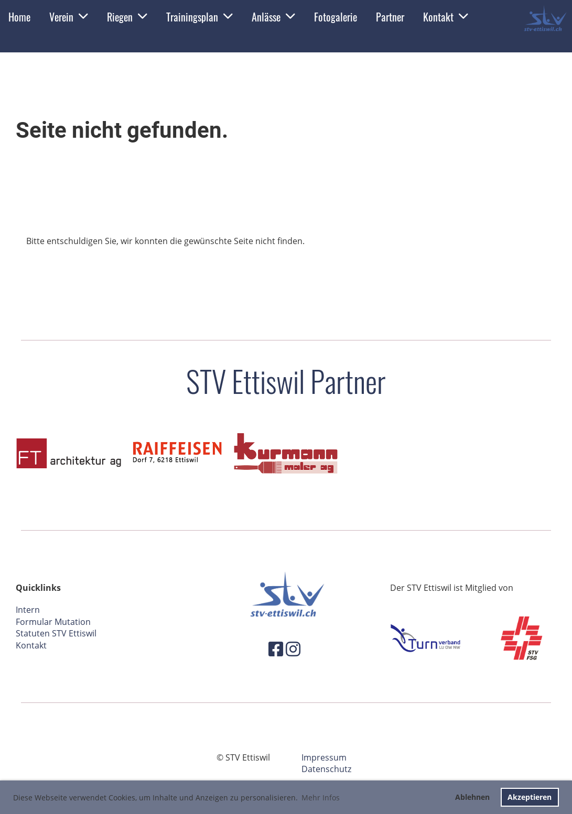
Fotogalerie (335, 17)
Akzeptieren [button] (530, 797)
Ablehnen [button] (472, 797)
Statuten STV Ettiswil (56, 633)
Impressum (324, 757)
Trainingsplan (199, 17)
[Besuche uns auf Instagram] (293, 648)
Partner (390, 17)
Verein (68, 17)
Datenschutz (326, 769)
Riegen (127, 17)
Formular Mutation (53, 622)
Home (19, 17)
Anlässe (273, 17)
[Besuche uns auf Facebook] (275, 648)
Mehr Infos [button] (320, 797)
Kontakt (445, 17)
